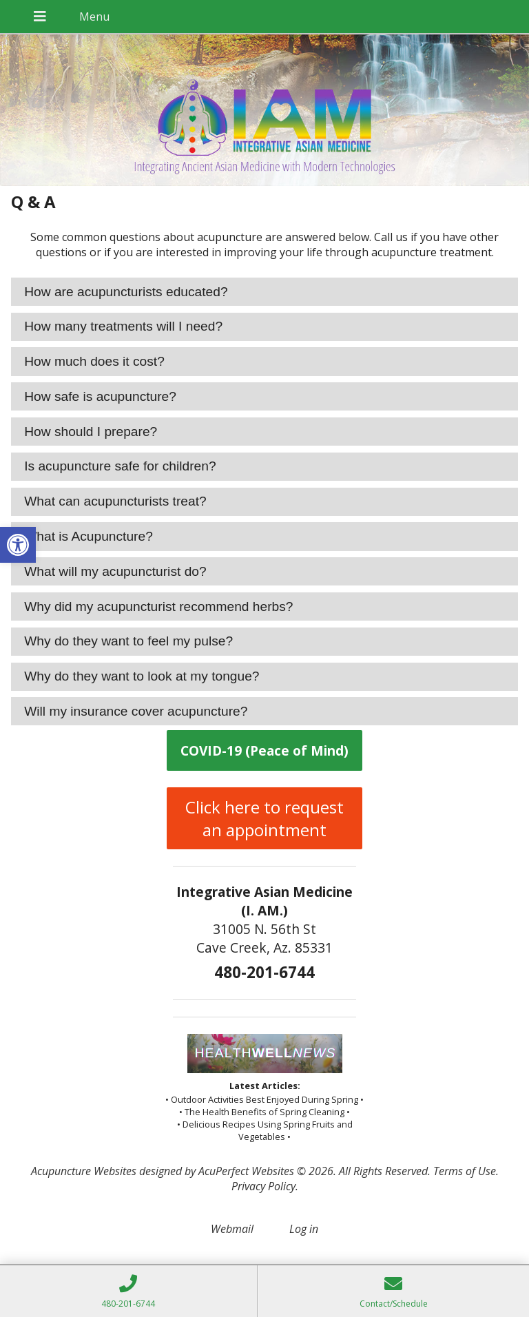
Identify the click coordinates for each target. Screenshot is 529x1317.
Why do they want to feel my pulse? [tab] (128, 641)
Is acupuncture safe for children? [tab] (120, 466)
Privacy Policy (263, 1186)
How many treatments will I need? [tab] (123, 326)
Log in (303, 1228)
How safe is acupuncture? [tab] (100, 396)
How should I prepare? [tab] (90, 431)
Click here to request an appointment (264, 818)
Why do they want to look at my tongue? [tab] (141, 676)
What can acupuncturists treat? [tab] (115, 501)
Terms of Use (464, 1171)
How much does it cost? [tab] (94, 361)
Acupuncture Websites (83, 1171)
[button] (18, 545)
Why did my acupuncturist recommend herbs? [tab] (158, 606)
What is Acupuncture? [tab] (88, 536)
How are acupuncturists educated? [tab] (125, 291)
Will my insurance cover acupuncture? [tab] (135, 711)
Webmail (232, 1228)
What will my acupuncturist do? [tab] (115, 571)
